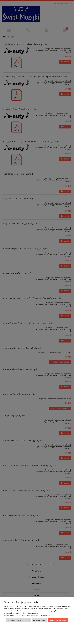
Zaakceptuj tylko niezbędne (18, 620)
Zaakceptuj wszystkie (57, 620)
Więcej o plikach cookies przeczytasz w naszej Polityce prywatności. (28, 615)
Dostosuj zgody (39, 620)
